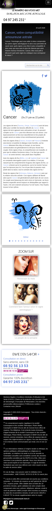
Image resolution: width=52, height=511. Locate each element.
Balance (30, 173)
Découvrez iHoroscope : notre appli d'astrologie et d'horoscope (24, 508)
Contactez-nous (9, 406)
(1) (25, 19)
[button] (5, 507)
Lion (26, 158)
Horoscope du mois (26, 279)
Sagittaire (33, 158)
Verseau (37, 173)
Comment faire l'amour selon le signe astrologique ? (26, 308)
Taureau (21, 126)
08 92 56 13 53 (15, 365)
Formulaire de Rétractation (25, 402)
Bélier (22, 158)
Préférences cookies (32, 404)
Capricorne (34, 126)
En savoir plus (42, 474)
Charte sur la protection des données (28, 399)
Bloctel (18, 406)
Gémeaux (23, 173)
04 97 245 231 (13, 19)
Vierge (27, 126)
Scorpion (29, 141)
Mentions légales (9, 397)
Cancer (36, 128)
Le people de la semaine (26, 338)
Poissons (37, 141)
